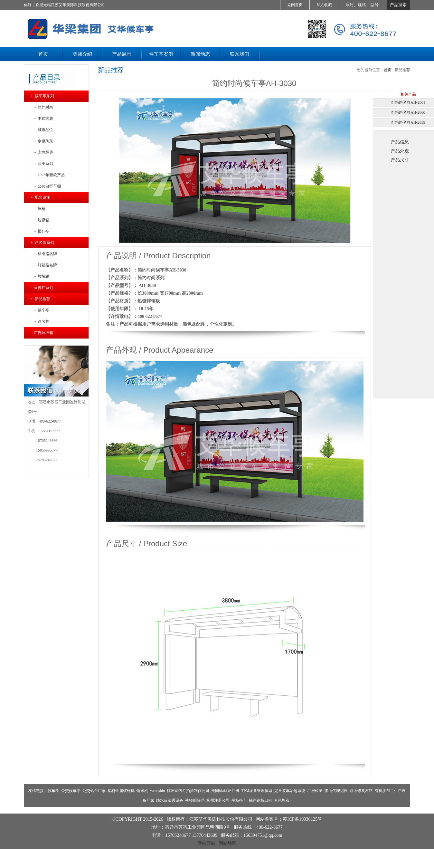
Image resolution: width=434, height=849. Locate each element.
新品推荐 (402, 70)
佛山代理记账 (336, 790)
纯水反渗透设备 (169, 800)
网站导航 (206, 843)
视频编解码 (194, 800)
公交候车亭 (70, 790)
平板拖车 (239, 800)
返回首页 (295, 5)
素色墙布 (281, 800)
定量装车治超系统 (289, 790)
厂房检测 (315, 790)
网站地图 (228, 843)
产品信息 (400, 141)
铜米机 (142, 790)
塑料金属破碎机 (121, 790)
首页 (388, 70)
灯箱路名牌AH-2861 (408, 102)
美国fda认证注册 (225, 790)
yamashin (157, 790)
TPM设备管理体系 (256, 790)
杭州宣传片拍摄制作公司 (188, 790)
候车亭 (53, 790)
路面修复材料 (361, 790)
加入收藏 (324, 5)
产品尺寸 (400, 159)
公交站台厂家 (94, 790)
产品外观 (400, 150)
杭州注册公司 (218, 800)
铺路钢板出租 (260, 800)
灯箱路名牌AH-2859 (408, 122)
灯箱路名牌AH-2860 (408, 112)
